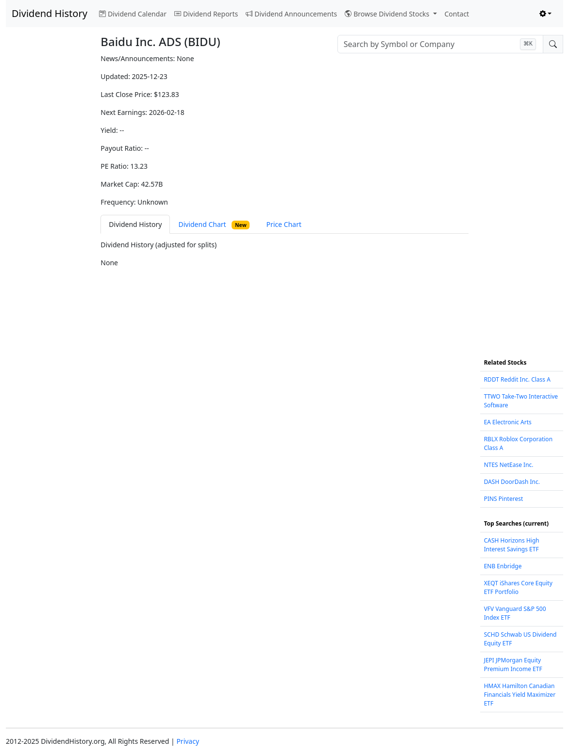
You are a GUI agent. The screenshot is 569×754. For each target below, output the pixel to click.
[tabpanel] (284, 254)
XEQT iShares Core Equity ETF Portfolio (518, 587)
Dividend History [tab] (135, 224)
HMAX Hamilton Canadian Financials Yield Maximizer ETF (519, 694)
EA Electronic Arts (508, 422)
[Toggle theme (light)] (546, 14)
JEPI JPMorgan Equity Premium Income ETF (513, 664)
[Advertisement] (47, 198)
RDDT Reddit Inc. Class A (517, 379)
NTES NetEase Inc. (509, 465)
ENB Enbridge (503, 566)
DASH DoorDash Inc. (512, 482)
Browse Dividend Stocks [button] (388, 13)
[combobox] (440, 44)
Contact (457, 13)
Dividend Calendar (133, 13)
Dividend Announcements (291, 13)
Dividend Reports (206, 13)
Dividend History (49, 13)
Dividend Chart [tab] (214, 224)
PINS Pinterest (503, 499)
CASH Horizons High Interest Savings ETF (511, 544)
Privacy (187, 741)
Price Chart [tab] (283, 224)
